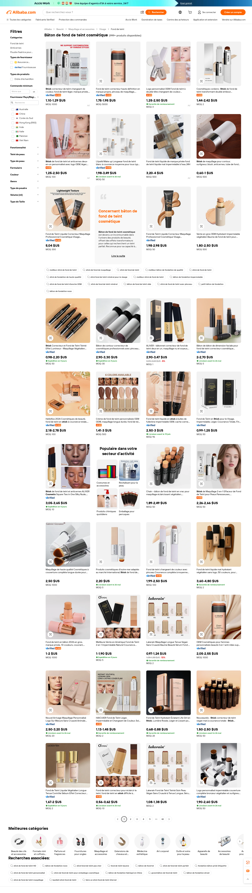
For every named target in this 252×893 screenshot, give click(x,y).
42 (163, 819)
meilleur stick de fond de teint (61, 270)
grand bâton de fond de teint (162, 873)
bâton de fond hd (144, 866)
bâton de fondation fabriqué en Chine (123, 873)
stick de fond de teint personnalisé (27, 873)
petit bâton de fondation (210, 284)
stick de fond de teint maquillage (26, 880)
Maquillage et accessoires (81, 29)
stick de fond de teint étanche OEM (64, 284)
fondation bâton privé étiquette (210, 866)
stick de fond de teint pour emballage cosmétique (75, 873)
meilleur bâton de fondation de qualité (164, 270)
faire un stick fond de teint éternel (99, 880)
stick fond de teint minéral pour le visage (107, 277)
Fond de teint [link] (117, 29)
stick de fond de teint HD (23, 866)
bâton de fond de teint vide (137, 284)
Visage (102, 29)
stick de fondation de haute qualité (63, 277)
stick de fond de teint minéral (102, 284)
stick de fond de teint (128, 270)
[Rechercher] (155, 12)
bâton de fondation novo (59, 291)
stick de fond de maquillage (97, 270)
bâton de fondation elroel (196, 873)
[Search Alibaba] (92, 12)
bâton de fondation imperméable (186, 277)
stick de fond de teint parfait (174, 866)
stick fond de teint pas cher (87, 866)
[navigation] (24, 424)
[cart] (190, 12)
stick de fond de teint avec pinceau (174, 284)
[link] (248, 862)
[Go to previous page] (118, 819)
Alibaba (48, 29)
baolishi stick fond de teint (62, 880)
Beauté (60, 29)
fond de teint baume (118, 866)
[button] (142, 12)
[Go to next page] (169, 819)
